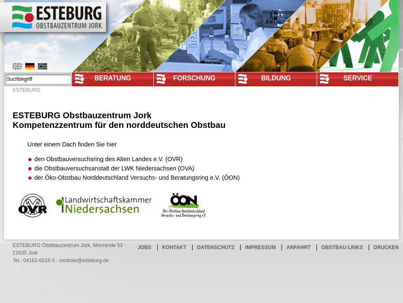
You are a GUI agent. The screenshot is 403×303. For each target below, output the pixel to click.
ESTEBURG (26, 90)
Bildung (276, 78)
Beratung (112, 78)
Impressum (260, 247)
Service (357, 78)
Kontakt (174, 247)
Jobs (145, 247)
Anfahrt (298, 247)
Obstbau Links (342, 247)
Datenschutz (216, 247)
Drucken (386, 247)
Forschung (194, 78)
